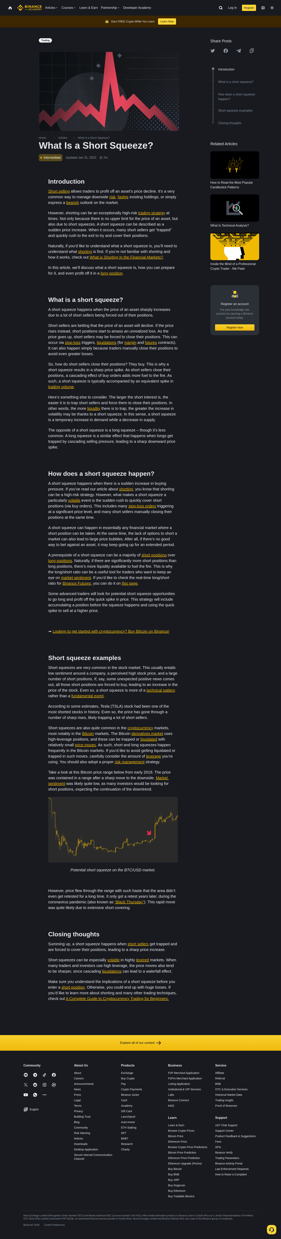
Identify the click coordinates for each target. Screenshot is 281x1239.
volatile (74, 500)
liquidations (106, 342)
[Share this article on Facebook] (225, 50)
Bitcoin (88, 733)
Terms (77, 1105)
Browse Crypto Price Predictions (187, 1147)
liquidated (148, 739)
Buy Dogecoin (176, 1185)
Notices (78, 1138)
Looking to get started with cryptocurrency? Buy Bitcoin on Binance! (111, 631)
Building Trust (82, 1116)
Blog (76, 1122)
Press (77, 1094)
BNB (218, 1083)
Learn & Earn (176, 1125)
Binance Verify (224, 1152)
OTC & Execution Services (231, 1089)
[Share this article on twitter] (212, 50)
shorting (85, 251)
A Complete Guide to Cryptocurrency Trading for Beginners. (117, 998)
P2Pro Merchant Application (185, 1078)
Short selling (59, 191)
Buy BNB (173, 1174)
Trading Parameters (227, 1158)
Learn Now (167, 21)
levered (142, 960)
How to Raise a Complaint (231, 1174)
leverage (153, 756)
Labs (171, 1094)
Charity (125, 1149)
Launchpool (128, 1116)
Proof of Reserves (226, 1105)
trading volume (61, 387)
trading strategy (151, 213)
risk (112, 197)
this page (130, 583)
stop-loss (73, 342)
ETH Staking (128, 1127)
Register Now (235, 327)
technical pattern (161, 690)
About (77, 1072)
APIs (218, 1147)
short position (73, 987)
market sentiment (76, 577)
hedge (123, 197)
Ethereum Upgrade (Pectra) (185, 1163)
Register (249, 7)
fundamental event (87, 696)
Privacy (78, 1111)
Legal (77, 1100)
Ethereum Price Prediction (184, 1158)
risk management (129, 762)
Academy (126, 1105)
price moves (85, 745)
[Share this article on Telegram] (238, 50)
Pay (123, 1083)
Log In (232, 7)
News (77, 1089)
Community (81, 1127)
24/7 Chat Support (226, 1125)
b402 (171, 1105)
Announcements (84, 1083)
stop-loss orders (142, 506)
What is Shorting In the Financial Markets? (126, 257)
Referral (220, 1078)
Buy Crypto (127, 1078)
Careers (79, 1078)
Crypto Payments (131, 1089)
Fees (218, 1141)
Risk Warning (82, 1133)
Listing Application (179, 1083)
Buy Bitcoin (175, 1169)
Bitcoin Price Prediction (182, 1152)
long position (112, 273)
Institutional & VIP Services (184, 1089)
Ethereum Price (177, 1141)
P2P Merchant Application (183, 1072)
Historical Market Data (228, 1094)
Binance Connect (178, 1100)
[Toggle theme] (272, 8)
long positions (60, 561)
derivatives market (147, 733)
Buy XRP (173, 1179)
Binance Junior (130, 1094)
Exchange (127, 1072)
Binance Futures (76, 583)
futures (151, 342)
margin (130, 342)
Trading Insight (224, 1100)
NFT (123, 1133)
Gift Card (126, 1111)
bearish (72, 202)
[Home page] (29, 8)
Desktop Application (86, 1149)
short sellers (138, 944)
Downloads (80, 1144)
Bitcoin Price (175, 1136)
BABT (124, 1138)
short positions (154, 555)
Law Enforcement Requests (232, 1169)
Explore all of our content (140, 1043)
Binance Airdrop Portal (228, 1163)
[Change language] (263, 7)
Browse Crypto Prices (181, 1130)
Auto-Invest (128, 1122)
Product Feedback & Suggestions (235, 1136)
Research (127, 1144)
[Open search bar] (219, 7)
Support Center (224, 1130)
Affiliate (219, 1072)
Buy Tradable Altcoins (181, 1196)
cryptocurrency (140, 728)
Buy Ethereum (177, 1190)
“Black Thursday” (129, 902)
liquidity (93, 408)
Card (124, 1100)
